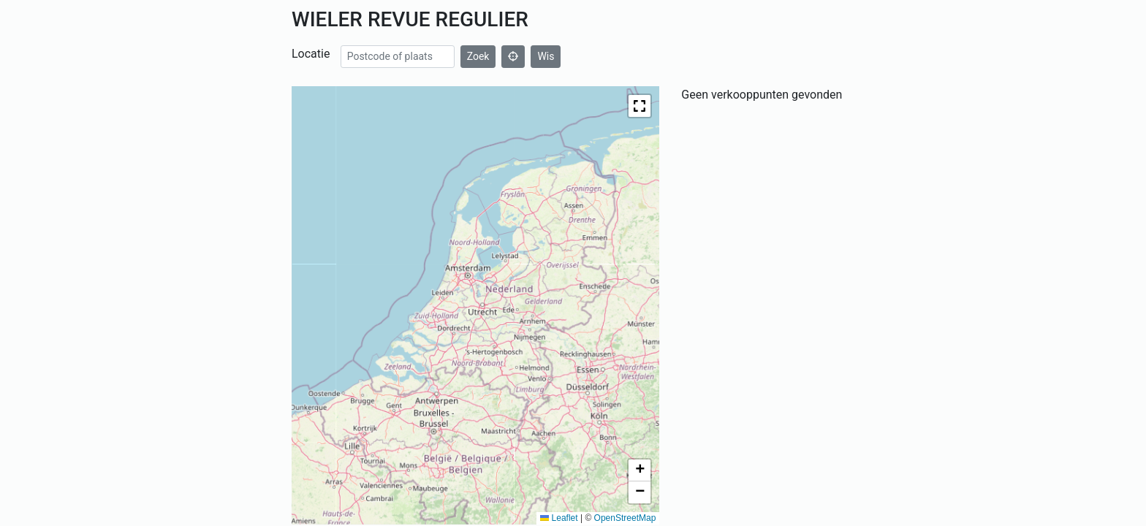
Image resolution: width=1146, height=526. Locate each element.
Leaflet (558, 518)
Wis (545, 56)
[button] (639, 106)
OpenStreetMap (625, 518)
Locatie (311, 54)
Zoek (478, 56)
